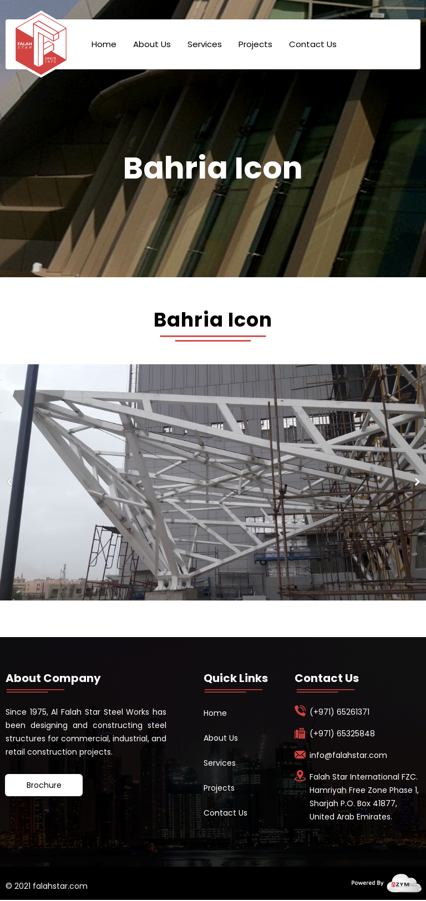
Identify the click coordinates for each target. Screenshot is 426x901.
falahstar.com (59, 886)
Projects (255, 44)
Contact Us (313, 44)
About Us (152, 44)
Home (104, 44)
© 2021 (18, 886)
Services (204, 44)
